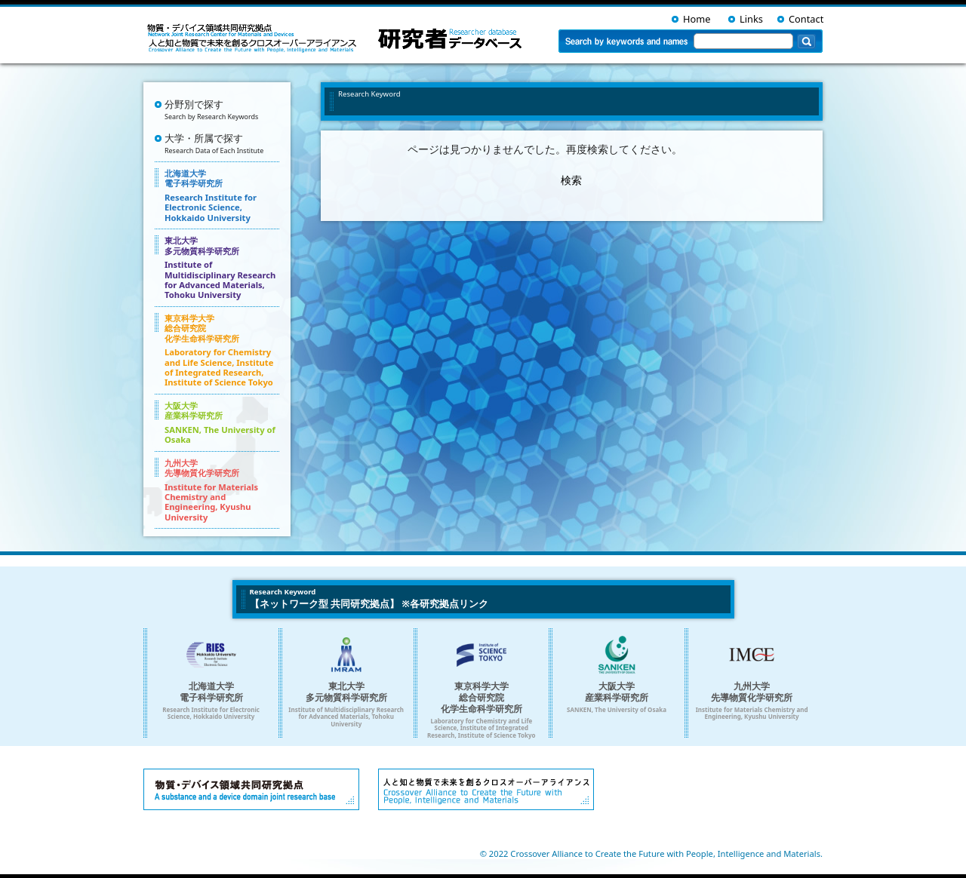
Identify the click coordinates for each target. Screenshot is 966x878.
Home (696, 19)
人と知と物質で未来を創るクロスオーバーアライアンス (486, 789)
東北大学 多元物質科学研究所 (222, 267)
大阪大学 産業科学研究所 (222, 422)
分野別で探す (222, 109)
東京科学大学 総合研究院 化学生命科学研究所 (222, 350)
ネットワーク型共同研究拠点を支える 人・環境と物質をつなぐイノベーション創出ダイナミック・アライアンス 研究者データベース (337, 37)
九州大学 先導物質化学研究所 (222, 490)
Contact (806, 19)
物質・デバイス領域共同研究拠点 (251, 789)
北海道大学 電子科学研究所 (222, 195)
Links (751, 19)
